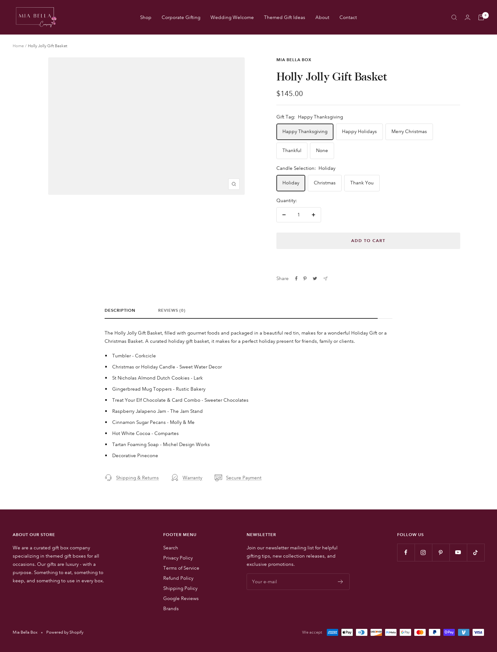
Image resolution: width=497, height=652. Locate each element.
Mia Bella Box (294, 59)
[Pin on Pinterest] (305, 278)
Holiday (290, 183)
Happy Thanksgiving (304, 131)
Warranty (186, 478)
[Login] (467, 17)
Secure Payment (238, 478)
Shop (146, 17)
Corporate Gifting (181, 17)
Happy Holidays (359, 131)
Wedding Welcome (232, 17)
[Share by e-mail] (325, 279)
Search (170, 548)
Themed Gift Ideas (284, 17)
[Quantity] (298, 215)
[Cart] (481, 17)
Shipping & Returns (132, 478)
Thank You (362, 183)
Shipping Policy (180, 588)
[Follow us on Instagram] (423, 552)
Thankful (291, 150)
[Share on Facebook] (296, 278)
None (322, 150)
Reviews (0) (171, 310)
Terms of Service (181, 568)
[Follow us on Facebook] (406, 552)
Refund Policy (178, 578)
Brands (171, 608)
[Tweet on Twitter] (315, 278)
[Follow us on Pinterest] (440, 552)
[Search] (454, 17)
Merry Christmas (409, 131)
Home (18, 45)
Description (120, 310)
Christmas (325, 183)
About (322, 17)
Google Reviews (181, 598)
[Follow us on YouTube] (458, 552)
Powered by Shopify (64, 632)
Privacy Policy (178, 558)
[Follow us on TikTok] (475, 552)
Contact (348, 17)
